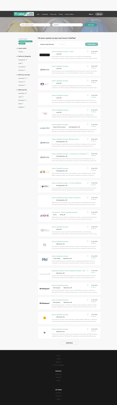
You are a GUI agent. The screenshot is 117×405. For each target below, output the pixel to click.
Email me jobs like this (47, 44)
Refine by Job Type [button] (24, 75)
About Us (58, 362)
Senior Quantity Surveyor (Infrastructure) (65, 139)
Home (58, 355)
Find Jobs (91, 25)
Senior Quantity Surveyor (60, 66)
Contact (58, 358)
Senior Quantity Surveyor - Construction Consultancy (69, 154)
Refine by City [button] (22, 90)
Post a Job (58, 374)
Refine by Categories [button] (24, 56)
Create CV (59, 396)
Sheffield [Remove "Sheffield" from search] (21, 43)
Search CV (59, 377)
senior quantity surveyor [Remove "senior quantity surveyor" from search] (25, 41)
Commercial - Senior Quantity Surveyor (64, 212)
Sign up (99, 14)
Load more (69, 343)
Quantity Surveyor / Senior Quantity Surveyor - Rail (68, 270)
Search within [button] (22, 48)
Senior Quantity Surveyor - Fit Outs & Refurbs (67, 183)
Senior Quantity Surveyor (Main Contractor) (66, 197)
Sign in (91, 14)
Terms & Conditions (58, 365)
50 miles (20, 51)
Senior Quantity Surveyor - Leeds (62, 51)
